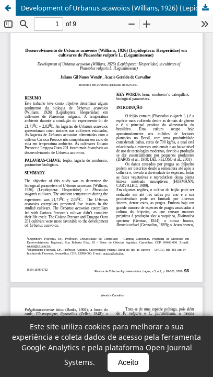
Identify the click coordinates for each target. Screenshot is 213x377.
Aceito (128, 362)
